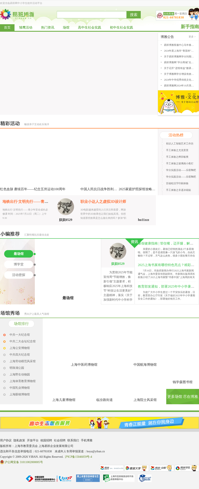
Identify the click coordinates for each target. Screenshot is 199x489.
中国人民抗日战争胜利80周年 (102, 189)
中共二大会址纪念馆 (23, 341)
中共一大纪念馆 (20, 334)
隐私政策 (19, 440)
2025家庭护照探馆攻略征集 (139, 189)
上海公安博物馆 (20, 348)
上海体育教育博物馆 (23, 381)
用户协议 (6, 440)
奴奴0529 (65, 220)
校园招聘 (46, 440)
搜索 (133, 15)
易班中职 (162, 468)
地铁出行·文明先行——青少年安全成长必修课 (40, 202)
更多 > (192, 36)
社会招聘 (60, 440)
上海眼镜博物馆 (20, 394)
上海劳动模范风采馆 (23, 361)
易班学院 (187, 468)
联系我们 (73, 440)
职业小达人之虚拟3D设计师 (103, 202)
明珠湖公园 (17, 367)
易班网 (112, 468)
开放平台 (33, 440)
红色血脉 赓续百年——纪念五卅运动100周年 (33, 189)
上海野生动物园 (20, 374)
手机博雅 (86, 440)
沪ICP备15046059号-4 (78, 456)
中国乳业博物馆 (20, 387)
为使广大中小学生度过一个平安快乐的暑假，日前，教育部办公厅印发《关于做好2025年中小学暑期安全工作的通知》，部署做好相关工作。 (166, 295)
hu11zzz (143, 220)
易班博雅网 (17, 14)
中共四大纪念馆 (20, 354)
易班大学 (137, 468)
